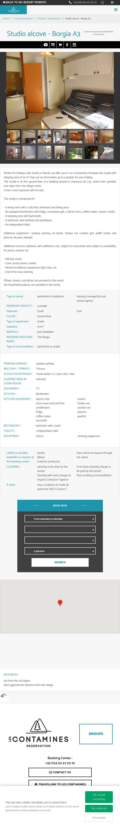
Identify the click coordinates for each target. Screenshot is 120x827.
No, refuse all (99, 808)
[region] (60, 606)
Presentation (53, 46)
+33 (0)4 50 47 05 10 (85, 2)
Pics (45, 46)
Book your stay (60, 9)
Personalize (99, 817)
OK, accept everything (99, 797)
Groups (96, 734)
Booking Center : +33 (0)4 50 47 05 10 (60, 761)
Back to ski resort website (26, 2)
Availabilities (74, 46)
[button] (60, 603)
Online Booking (60, 46)
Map (67, 46)
